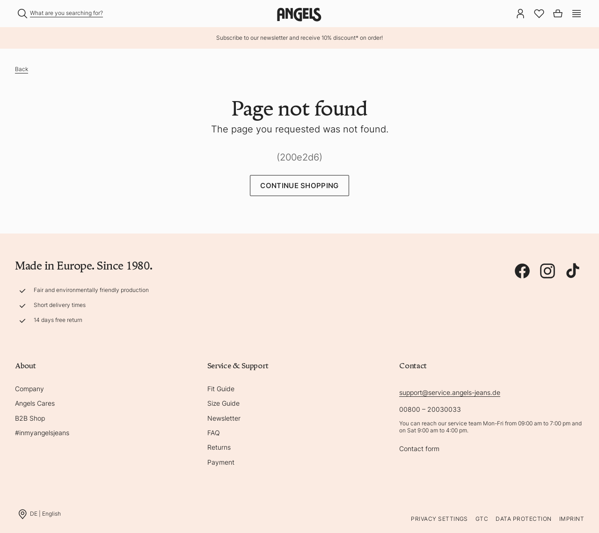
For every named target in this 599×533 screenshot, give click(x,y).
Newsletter (224, 418)
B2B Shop (30, 418)
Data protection (523, 519)
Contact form (419, 448)
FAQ (213, 432)
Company (29, 388)
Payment (220, 462)
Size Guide (223, 403)
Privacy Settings (439, 519)
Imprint (571, 519)
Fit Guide (220, 388)
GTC (481, 519)
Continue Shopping (299, 185)
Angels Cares (35, 403)
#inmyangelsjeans (42, 432)
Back (21, 69)
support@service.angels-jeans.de (449, 392)
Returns (219, 447)
